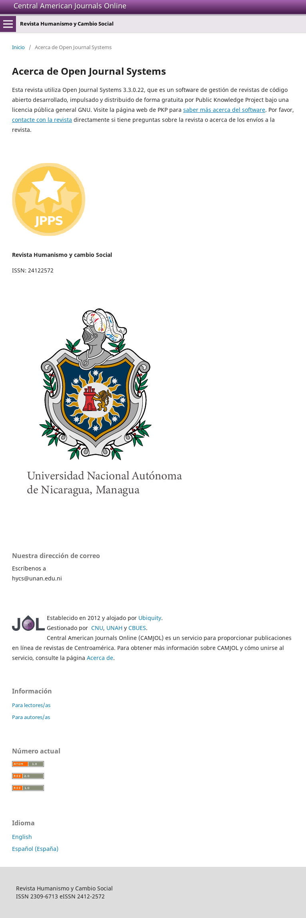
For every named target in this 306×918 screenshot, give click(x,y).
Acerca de (100, 658)
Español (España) (35, 848)
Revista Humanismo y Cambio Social (67, 23)
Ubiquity (149, 618)
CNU (97, 628)
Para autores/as (31, 717)
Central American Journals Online (70, 5)
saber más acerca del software (224, 109)
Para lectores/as (31, 705)
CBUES (137, 628)
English (22, 837)
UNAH (114, 628)
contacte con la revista (42, 119)
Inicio (18, 47)
